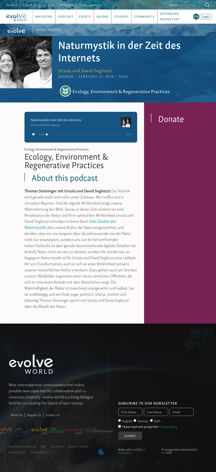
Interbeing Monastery (170, 16)
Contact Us (48, 4)
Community (144, 16)
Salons (103, 16)
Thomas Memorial (90, 4)
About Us (12, 4)
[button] (196, 16)
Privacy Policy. (168, 426)
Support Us (29, 4)
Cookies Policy (17, 451)
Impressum (57, 446)
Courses (121, 16)
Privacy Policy (39, 451)
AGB (43, 446)
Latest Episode (49, 29)
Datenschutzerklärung (22, 446)
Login (205, 16)
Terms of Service (78, 446)
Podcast (66, 16)
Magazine (44, 16)
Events (85, 16)
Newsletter (66, 4)
